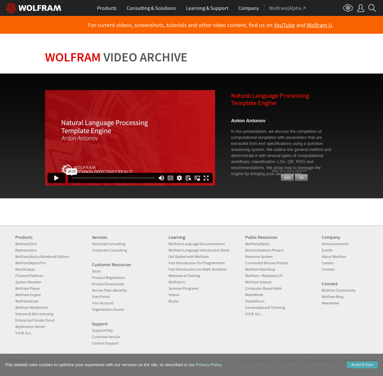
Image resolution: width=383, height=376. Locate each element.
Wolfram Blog (332, 296)
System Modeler (28, 282)
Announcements (335, 243)
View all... (25, 333)
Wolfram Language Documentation (197, 243)
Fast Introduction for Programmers (197, 262)
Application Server (30, 326)
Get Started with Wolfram (189, 256)
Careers (328, 262)
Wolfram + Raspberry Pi (263, 275)
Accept (362, 364)
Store (96, 271)
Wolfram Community (339, 290)
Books (174, 301)
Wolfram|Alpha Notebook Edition (42, 256)
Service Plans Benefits (109, 290)
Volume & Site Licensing (34, 313)
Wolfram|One (26, 243)
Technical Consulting (108, 243)
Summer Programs (184, 288)
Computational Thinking (265, 307)
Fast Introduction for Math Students (197, 269)
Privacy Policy (208, 364)
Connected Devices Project (266, 262)
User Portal (101, 296)
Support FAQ (102, 330)
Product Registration (108, 277)
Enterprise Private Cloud (35, 320)
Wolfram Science (258, 282)
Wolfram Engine (28, 294)
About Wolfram (334, 256)
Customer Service (106, 336)
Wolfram (116, 57)
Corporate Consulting (109, 250)
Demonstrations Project (264, 250)
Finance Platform (29, 275)
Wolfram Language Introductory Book (199, 250)
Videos (174, 294)
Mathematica (25, 250)
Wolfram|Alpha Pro (30, 262)
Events (327, 250)
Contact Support (105, 343)
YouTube (284, 25)
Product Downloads (108, 283)
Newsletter (330, 303)
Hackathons (255, 301)
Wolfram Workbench (31, 307)
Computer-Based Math (263, 288)
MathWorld (254, 294)
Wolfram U (319, 25)
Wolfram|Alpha (257, 243)
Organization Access (108, 309)
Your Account (103, 303)
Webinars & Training (184, 275)
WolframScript (26, 301)
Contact (328, 269)
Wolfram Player (27, 288)
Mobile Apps (25, 269)
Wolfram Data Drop (260, 269)
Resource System (259, 256)
